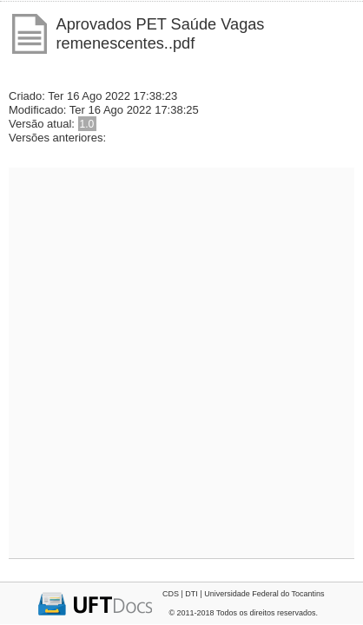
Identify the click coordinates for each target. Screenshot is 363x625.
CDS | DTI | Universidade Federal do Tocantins (243, 593)
